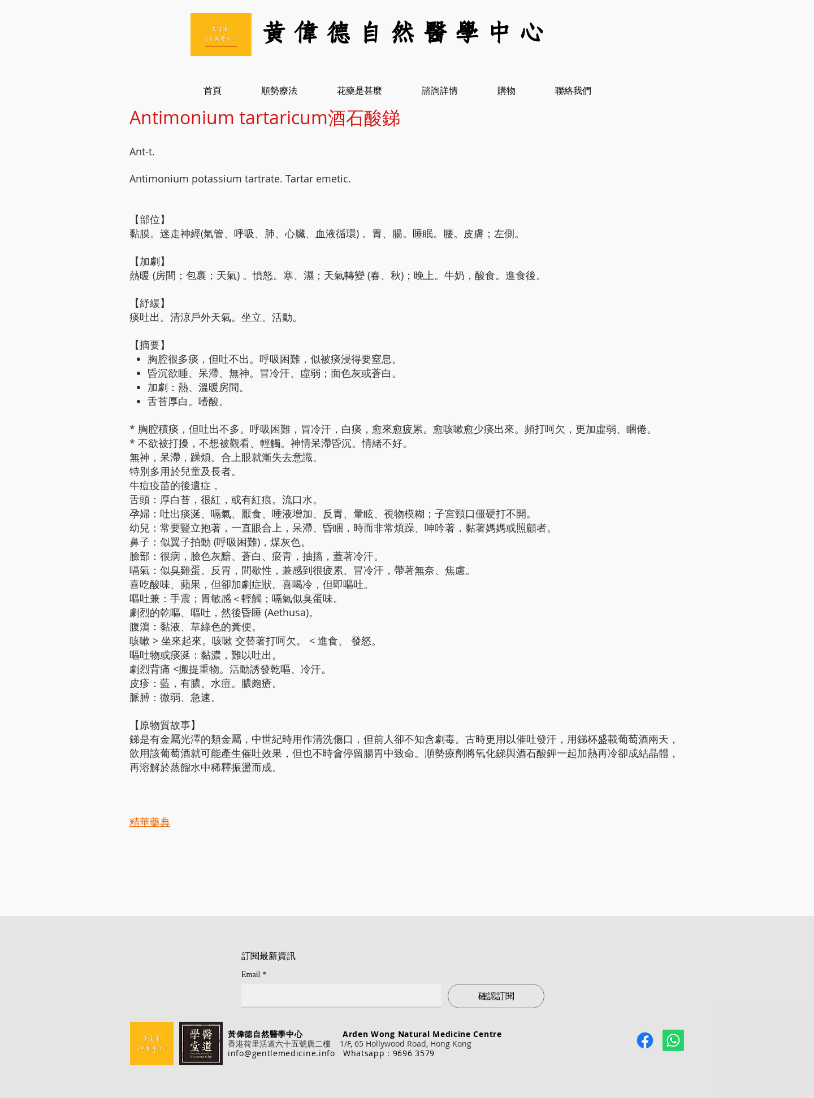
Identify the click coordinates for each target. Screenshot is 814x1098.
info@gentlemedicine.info (281, 1053)
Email (253, 974)
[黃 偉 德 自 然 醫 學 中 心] (407, 34)
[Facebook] (645, 1040)
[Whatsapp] (673, 1040)
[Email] (337, 995)
